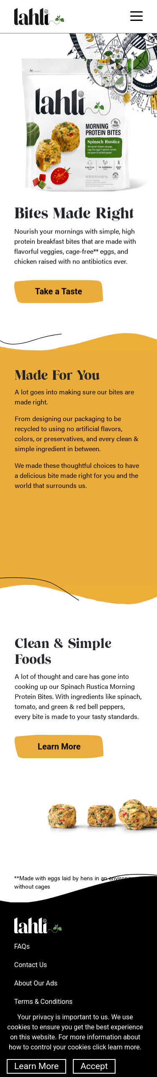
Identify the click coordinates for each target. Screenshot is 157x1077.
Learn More (36, 1066)
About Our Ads (36, 983)
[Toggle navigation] (136, 16)
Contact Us (30, 965)
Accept (94, 1066)
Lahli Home (38, 925)
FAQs (22, 946)
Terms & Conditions (43, 1002)
